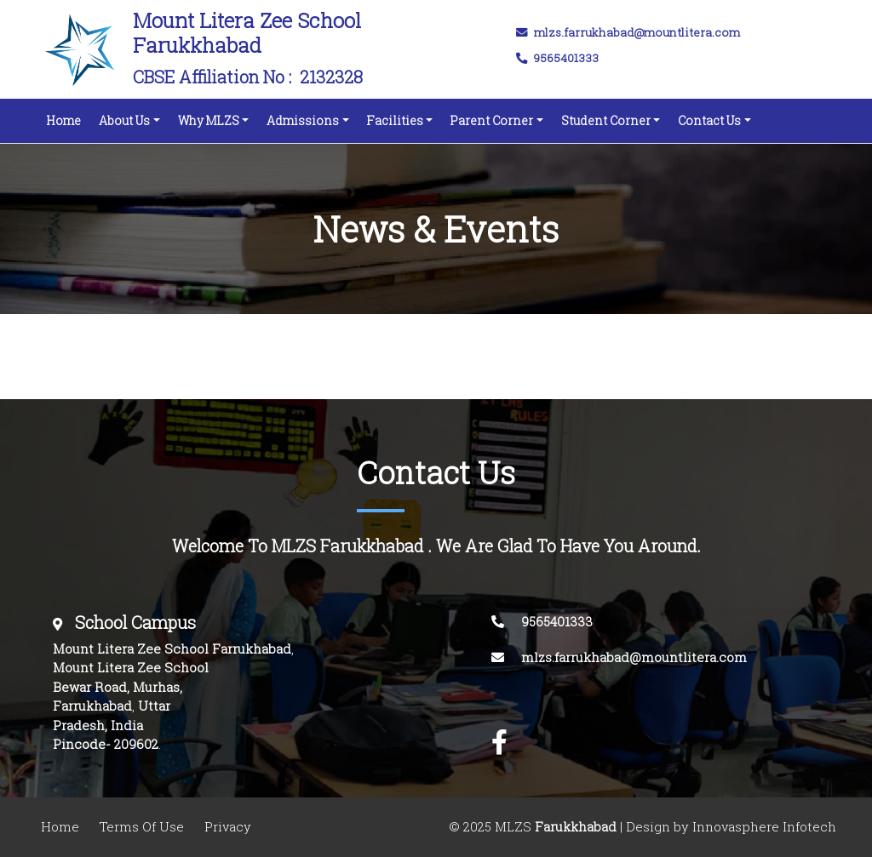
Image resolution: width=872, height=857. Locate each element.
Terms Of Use (142, 827)
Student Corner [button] (606, 120)
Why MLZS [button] (208, 120)
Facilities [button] (395, 120)
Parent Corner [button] (491, 120)
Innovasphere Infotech (762, 827)
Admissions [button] (303, 120)
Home (67, 117)
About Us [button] (124, 120)
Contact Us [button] (709, 120)
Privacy (227, 827)
